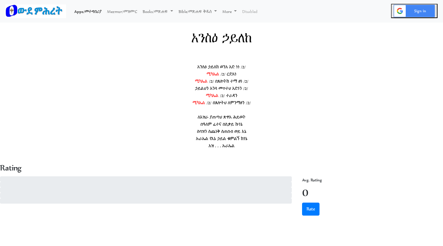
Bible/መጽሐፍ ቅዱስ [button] (196, 11)
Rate (311, 209)
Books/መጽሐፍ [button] (156, 11)
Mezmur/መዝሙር (122, 11)
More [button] (227, 11)
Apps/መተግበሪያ (89, 11)
